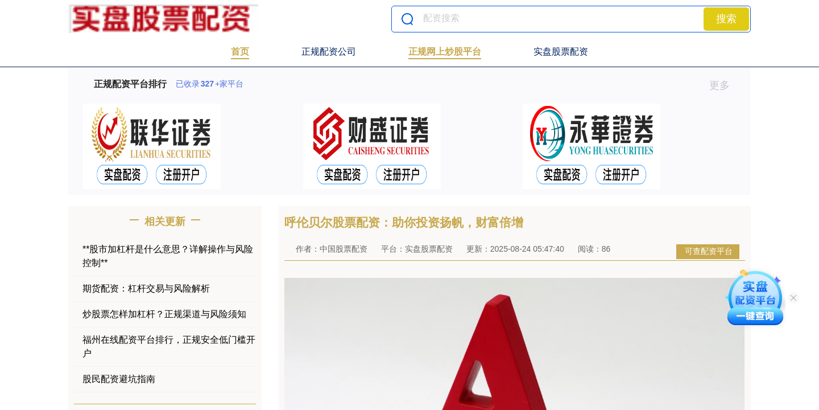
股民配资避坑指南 (118, 379)
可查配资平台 (709, 251)
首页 (240, 51)
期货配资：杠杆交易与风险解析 (146, 288)
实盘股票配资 (560, 51)
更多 (724, 85)
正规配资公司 (328, 51)
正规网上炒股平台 (444, 51)
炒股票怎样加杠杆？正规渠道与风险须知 (164, 314)
